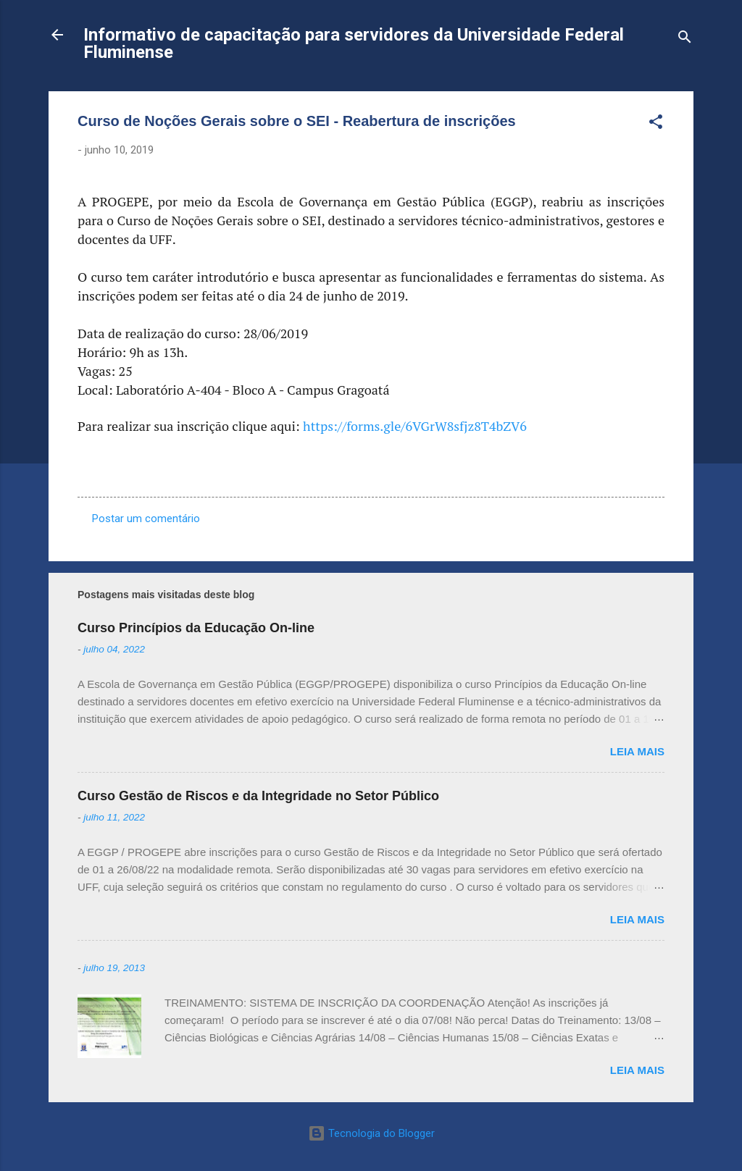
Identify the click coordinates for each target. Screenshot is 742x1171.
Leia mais (637, 751)
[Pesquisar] (684, 39)
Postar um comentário (146, 518)
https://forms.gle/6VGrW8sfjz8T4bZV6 (415, 426)
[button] (655, 124)
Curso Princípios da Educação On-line (196, 628)
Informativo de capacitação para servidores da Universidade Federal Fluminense (353, 43)
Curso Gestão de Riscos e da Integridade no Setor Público (258, 796)
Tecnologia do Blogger (371, 1133)
